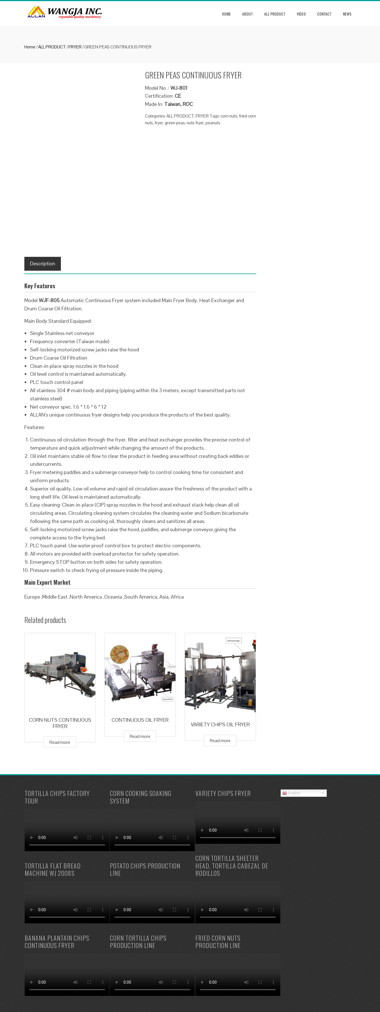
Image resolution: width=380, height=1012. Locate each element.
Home (226, 14)
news (347, 14)
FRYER (75, 47)
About (247, 14)
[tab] (42, 264)
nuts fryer (195, 122)
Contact (324, 14)
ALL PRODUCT (274, 14)
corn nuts (229, 116)
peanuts (213, 122)
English (291, 793)
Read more (60, 742)
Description (42, 263)
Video (301, 14)
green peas (175, 122)
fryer (159, 122)
